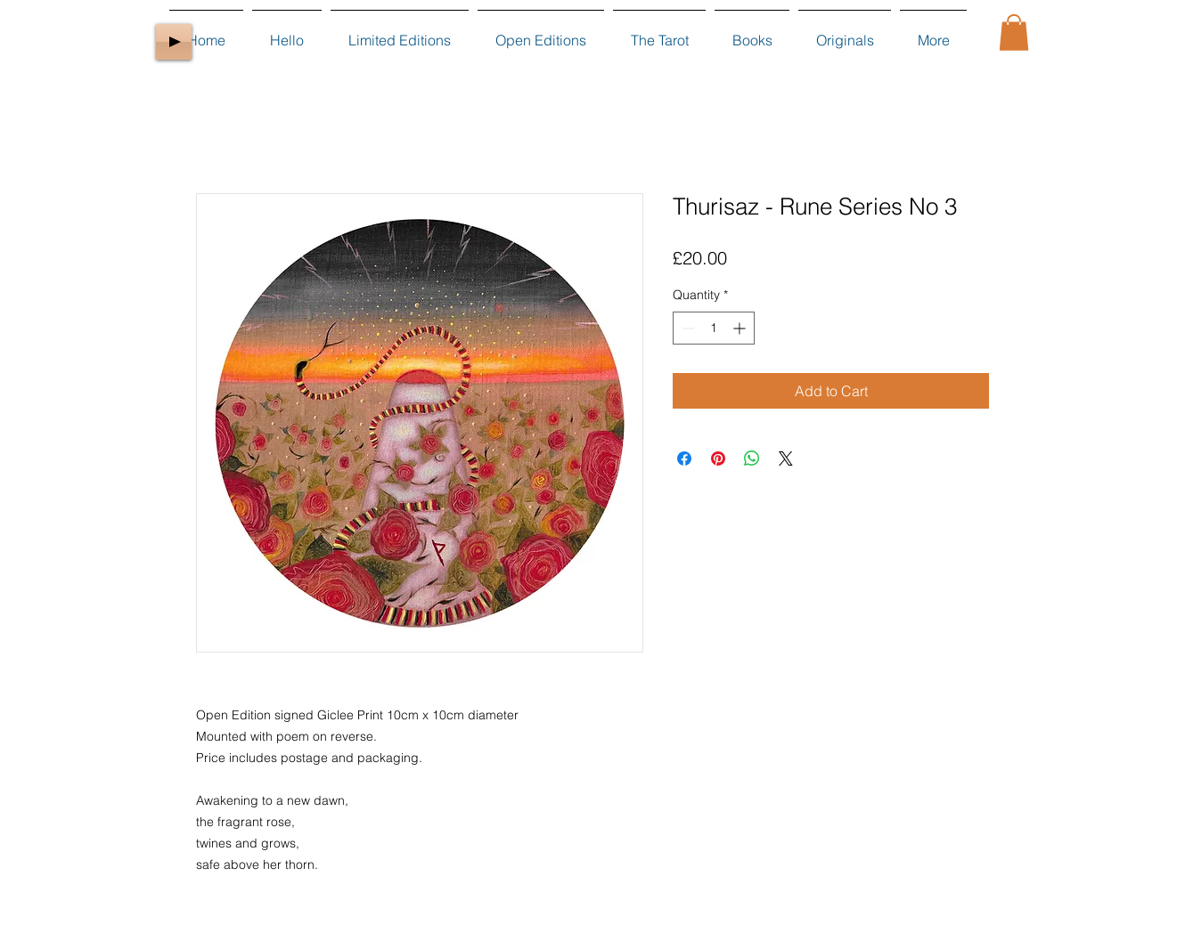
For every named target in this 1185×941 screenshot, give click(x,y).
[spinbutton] (714, 328)
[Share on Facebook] (684, 458)
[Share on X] (786, 458)
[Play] (174, 42)
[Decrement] (686, 328)
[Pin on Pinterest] (718, 458)
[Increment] (741, 328)
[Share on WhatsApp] (752, 458)
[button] (1014, 32)
